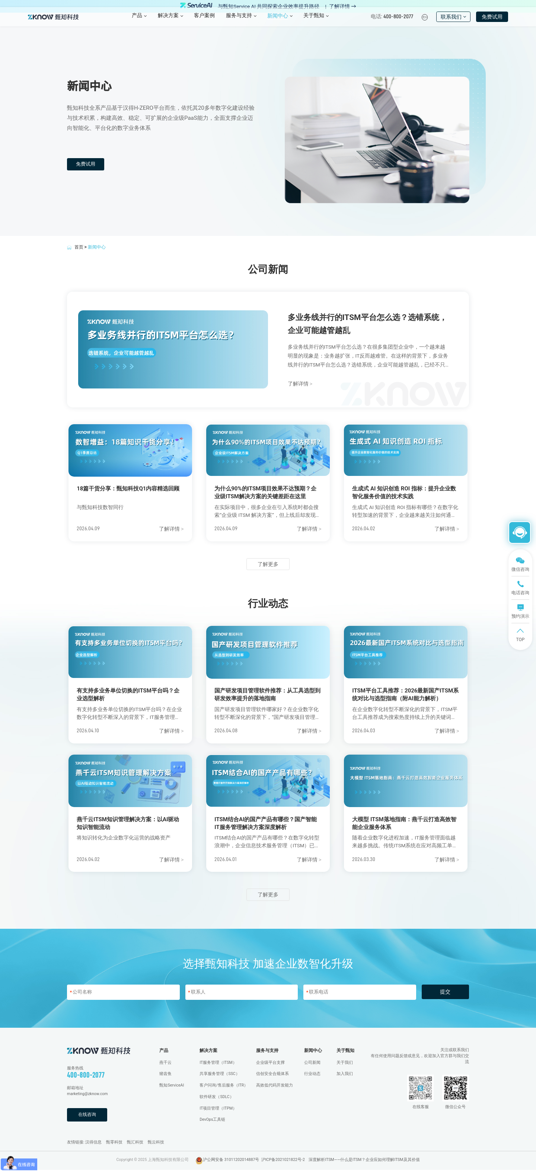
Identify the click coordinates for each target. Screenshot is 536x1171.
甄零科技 (114, 1143)
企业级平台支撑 (270, 1063)
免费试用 (492, 22)
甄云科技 (156, 1143)
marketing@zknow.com (87, 1094)
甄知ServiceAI (171, 1086)
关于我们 (344, 1063)
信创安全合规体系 (272, 1074)
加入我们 (344, 1074)
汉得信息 (93, 1143)
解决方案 (208, 1051)
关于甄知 (345, 1051)
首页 (78, 247)
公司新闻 (312, 1063)
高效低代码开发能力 (274, 1086)
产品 (163, 1051)
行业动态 (312, 1074)
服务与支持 (267, 1051)
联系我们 (453, 22)
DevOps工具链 (212, 1120)
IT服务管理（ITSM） (218, 1063)
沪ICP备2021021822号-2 (283, 1160)
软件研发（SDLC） (216, 1097)
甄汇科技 (135, 1143)
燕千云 (165, 1063)
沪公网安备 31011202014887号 (231, 1160)
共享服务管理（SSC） (219, 1074)
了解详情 (342, 6)
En (425, 23)
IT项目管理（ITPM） (218, 1109)
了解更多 (268, 564)
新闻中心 (313, 1051)
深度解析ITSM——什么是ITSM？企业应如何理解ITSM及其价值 (364, 1160)
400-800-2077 (86, 1076)
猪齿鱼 (165, 1074)
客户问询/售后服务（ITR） (224, 1086)
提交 (445, 993)
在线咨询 (88, 1115)
